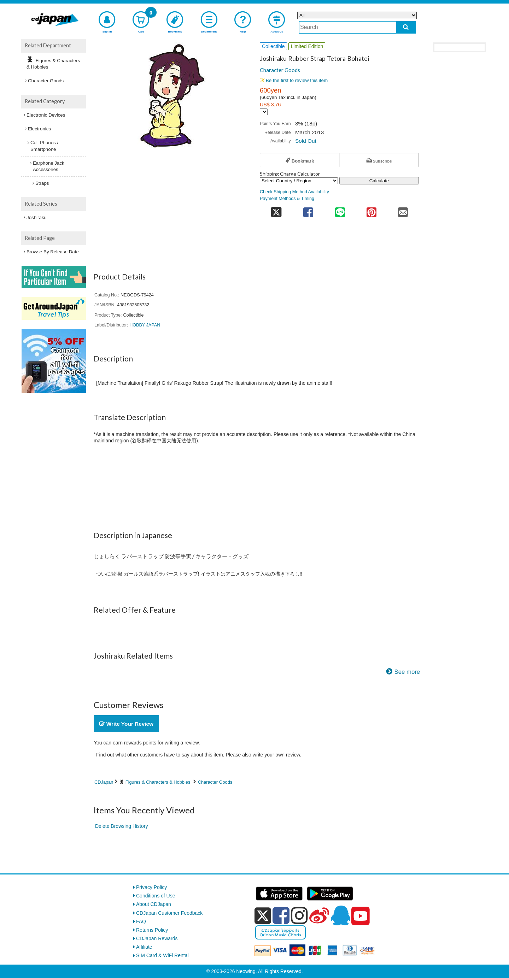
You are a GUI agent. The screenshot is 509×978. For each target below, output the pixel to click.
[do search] (406, 27)
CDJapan (103, 782)
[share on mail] (403, 210)
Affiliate (144, 947)
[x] (263, 915)
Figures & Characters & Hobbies (158, 782)
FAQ (141, 921)
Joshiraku (37, 217)
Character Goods (280, 70)
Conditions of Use (155, 896)
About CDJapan (153, 904)
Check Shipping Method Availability (294, 191)
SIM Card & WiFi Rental (162, 955)
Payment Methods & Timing (287, 198)
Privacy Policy (151, 887)
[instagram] (299, 915)
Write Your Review (126, 724)
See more (407, 671)
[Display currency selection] (264, 111)
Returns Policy (152, 930)
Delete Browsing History (121, 826)
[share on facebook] (308, 210)
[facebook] (281, 915)
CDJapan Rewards (157, 938)
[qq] (340, 915)
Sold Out (305, 141)
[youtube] (360, 916)
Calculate (379, 180)
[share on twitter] (276, 210)
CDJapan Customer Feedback (169, 913)
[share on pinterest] (371, 210)
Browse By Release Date (53, 251)
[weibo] (319, 915)
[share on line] (340, 210)
